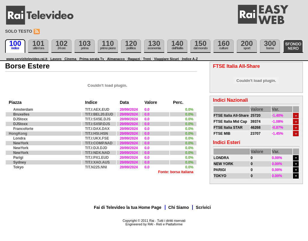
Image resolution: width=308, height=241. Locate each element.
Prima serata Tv (91, 59)
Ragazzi (134, 59)
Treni (147, 59)
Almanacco (116, 59)
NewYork (20, 143)
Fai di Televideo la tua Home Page (128, 207)
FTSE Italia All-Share (231, 115)
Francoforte (23, 129)
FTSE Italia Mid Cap (230, 121)
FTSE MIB (222, 133)
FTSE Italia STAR (228, 127)
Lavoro (56, 59)
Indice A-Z (190, 59)
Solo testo (18, 31)
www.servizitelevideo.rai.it (27, 59)
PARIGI (220, 170)
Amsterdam (23, 109)
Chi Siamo (178, 207)
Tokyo (18, 167)
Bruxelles (21, 114)
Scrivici (203, 207)
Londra (19, 138)
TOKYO (220, 176)
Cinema (70, 59)
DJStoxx (20, 119)
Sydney (19, 162)
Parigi (18, 157)
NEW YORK (223, 164)
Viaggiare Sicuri (166, 59)
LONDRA (221, 158)
